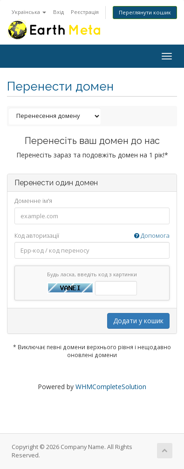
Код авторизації (92, 235)
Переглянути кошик (145, 12)
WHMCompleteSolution (110, 386)
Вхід (58, 11)
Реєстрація (85, 11)
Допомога (152, 235)
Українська (29, 11)
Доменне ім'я (33, 200)
